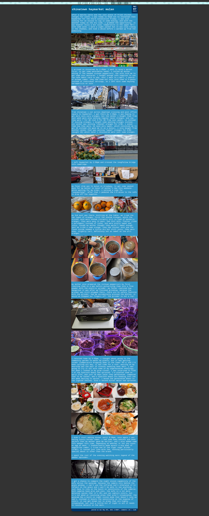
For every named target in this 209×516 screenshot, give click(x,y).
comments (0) (126, 510)
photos (108, 1)
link (134, 510)
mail (102, 1)
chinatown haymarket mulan (93, 9)
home (115, 1)
